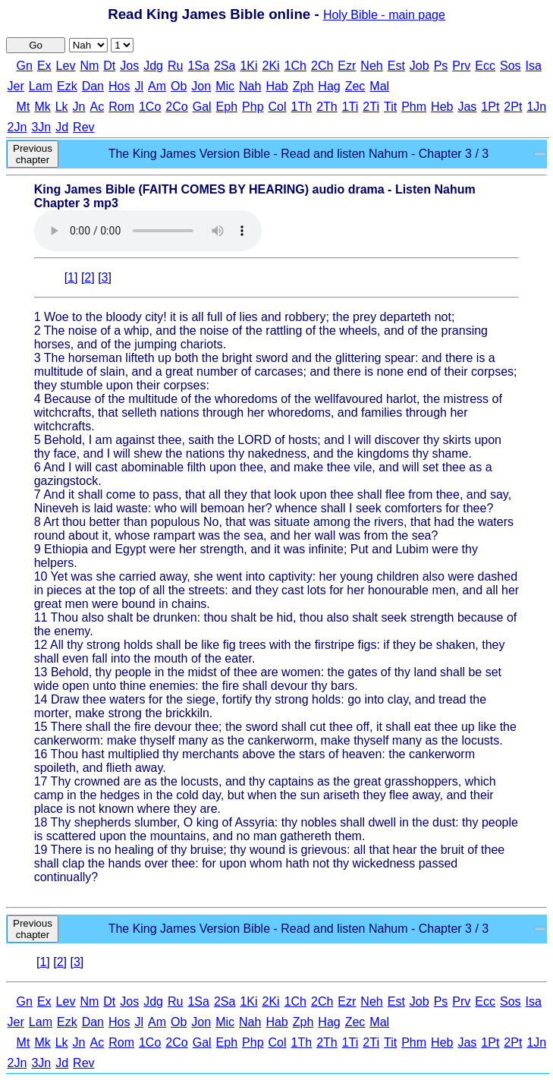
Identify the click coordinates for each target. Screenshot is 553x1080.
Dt (109, 65)
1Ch (295, 65)
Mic (224, 86)
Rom (121, 106)
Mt (23, 106)
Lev (66, 65)
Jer (16, 86)
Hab (276, 86)
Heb (442, 106)
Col (278, 106)
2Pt (513, 106)
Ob (179, 86)
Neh (371, 65)
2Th (327, 106)
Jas (466, 106)
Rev (83, 127)
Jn (79, 106)
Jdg (153, 65)
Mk (42, 106)
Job (419, 65)
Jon (201, 86)
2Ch (322, 65)
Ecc (485, 65)
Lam (40, 86)
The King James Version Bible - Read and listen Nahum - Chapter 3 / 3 (298, 153)
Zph (303, 86)
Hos (119, 86)
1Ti (350, 106)
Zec (355, 86)
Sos (510, 65)
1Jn (536, 106)
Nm (89, 65)
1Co (150, 106)
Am (157, 86)
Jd (61, 127)
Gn (25, 65)
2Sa (224, 65)
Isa (534, 65)
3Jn (41, 127)
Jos (129, 65)
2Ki (271, 65)
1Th (302, 106)
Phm (413, 106)
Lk (61, 106)
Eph (226, 106)
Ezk (67, 86)
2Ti (371, 106)
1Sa (198, 65)
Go (35, 45)
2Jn (17, 127)
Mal (379, 86)
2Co (176, 106)
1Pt (490, 106)
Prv (461, 65)
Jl (138, 86)
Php (252, 106)
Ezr (347, 65)
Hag (329, 86)
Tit (390, 106)
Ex (44, 65)
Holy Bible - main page (384, 14)
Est (396, 65)
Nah (250, 86)
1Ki (248, 65)
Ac (97, 106)
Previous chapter (32, 154)
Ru (175, 65)
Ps (441, 65)
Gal (202, 106)
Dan (93, 86)
